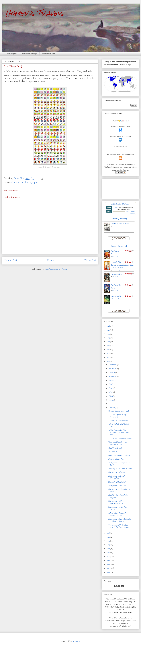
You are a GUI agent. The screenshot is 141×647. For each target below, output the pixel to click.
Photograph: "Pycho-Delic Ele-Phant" (119, 490)
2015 (108, 537)
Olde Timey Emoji (115, 448)
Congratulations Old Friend (118, 411)
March (111, 400)
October (112, 372)
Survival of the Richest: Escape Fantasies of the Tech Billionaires (122, 265)
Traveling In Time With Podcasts (120, 469)
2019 (108, 353)
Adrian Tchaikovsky (116, 299)
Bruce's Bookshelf (119, 246)
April (111, 396)
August (111, 380)
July (110, 384)
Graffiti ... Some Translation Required (118, 496)
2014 (108, 541)
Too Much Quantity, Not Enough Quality (117, 443)
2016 (108, 533)
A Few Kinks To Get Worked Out (118, 425)
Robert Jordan (115, 256)
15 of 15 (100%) (130, 211)
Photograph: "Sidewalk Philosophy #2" (116, 477)
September (113, 376)
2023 (108, 338)
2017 (108, 361)
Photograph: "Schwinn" (117, 472)
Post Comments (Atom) (56, 269)
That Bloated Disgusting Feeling (120, 438)
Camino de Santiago (29, 54)
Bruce (116, 207)
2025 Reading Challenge (120, 204)
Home (50, 260)
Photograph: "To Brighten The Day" (119, 464)
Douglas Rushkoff (116, 270)
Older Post (90, 260)
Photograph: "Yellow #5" (117, 485)
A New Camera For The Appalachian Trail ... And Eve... (118, 432)
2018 (108, 357)
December (112, 364)
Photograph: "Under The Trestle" (117, 508)
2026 (108, 326)
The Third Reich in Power (120, 224)
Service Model (116, 296)
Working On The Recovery (118, 420)
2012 (108, 548)
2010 (108, 556)
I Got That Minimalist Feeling (119, 455)
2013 (108, 545)
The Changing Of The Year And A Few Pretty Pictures (118, 526)
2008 (109, 564)
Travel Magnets (11, 54)
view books (132, 213)
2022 (108, 341)
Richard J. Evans (115, 226)
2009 (109, 560)
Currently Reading (119, 219)
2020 (108, 349)
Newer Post (10, 260)
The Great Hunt (116, 274)
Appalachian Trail (48, 54)
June (110, 388)
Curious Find (17, 182)
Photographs (31, 182)
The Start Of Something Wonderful (117, 415)
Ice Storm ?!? (113, 452)
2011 (108, 552)
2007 (109, 568)
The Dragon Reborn (115, 252)
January (112, 408)
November (113, 368)
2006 (109, 572)
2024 (108, 334)
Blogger (76, 642)
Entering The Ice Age (115, 459)
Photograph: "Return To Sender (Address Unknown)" (119, 520)
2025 (108, 330)
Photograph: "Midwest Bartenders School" (116, 502)
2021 (108, 345)
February (112, 404)
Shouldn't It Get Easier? (117, 482)
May (111, 392)
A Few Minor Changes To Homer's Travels (117, 514)
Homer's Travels (34, 13)
